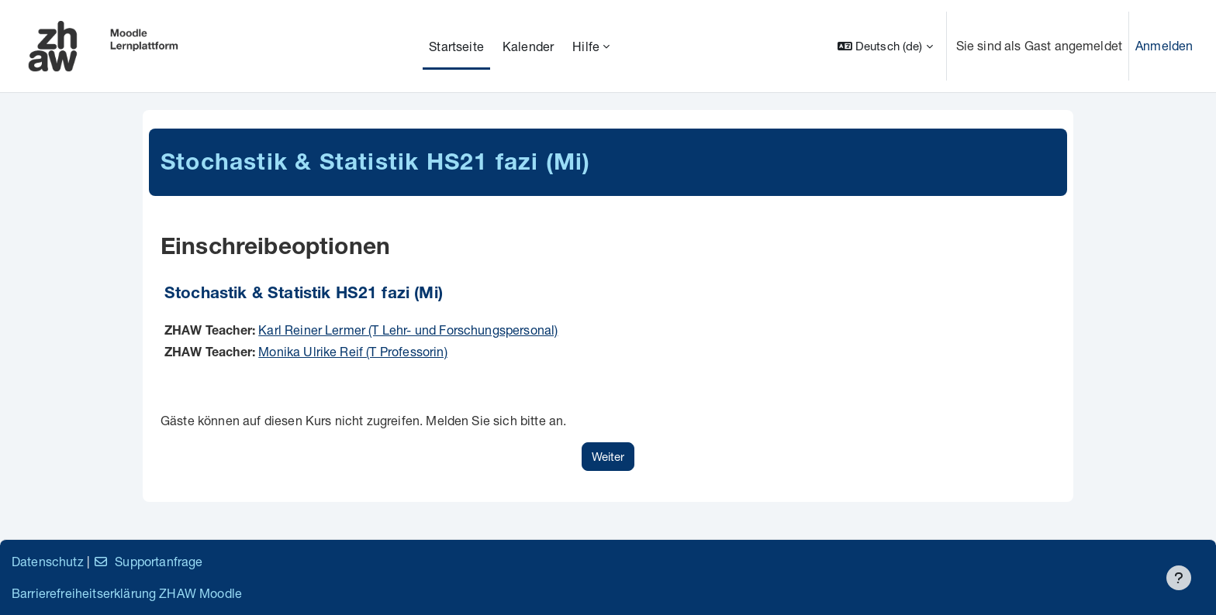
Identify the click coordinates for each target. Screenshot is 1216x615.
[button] (885, 46)
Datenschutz (48, 561)
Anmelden (1164, 45)
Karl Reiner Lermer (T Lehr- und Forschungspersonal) (408, 329)
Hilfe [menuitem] (585, 46)
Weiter (608, 456)
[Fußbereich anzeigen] (1178, 577)
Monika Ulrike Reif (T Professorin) (352, 351)
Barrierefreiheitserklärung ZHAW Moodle (127, 593)
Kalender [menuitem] (528, 46)
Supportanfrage (147, 561)
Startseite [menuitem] (456, 46)
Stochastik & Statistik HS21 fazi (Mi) (303, 295)
